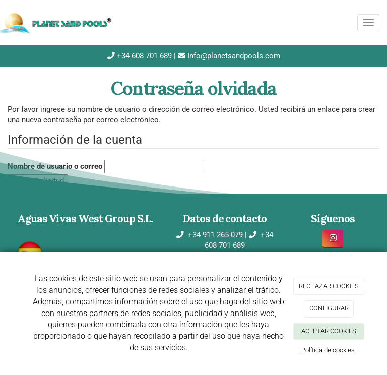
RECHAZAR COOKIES (329, 286)
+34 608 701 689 (143, 55)
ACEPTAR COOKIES (328, 331)
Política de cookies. (328, 350)
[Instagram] (332, 238)
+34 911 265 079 (214, 234)
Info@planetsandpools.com (232, 55)
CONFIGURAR (329, 308)
